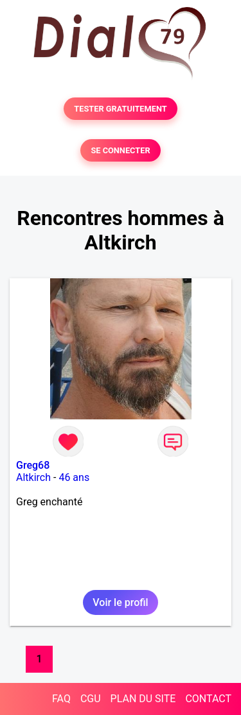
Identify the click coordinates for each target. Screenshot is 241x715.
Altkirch (33, 477)
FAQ (61, 699)
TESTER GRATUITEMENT (120, 109)
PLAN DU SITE (143, 699)
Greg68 (32, 465)
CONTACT (208, 699)
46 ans (73, 477)
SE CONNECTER (120, 150)
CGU (90, 699)
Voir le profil (120, 602)
